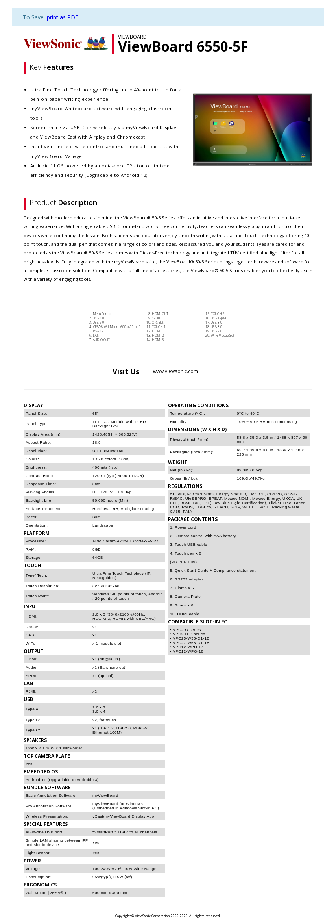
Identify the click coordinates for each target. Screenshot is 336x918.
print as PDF (62, 17)
